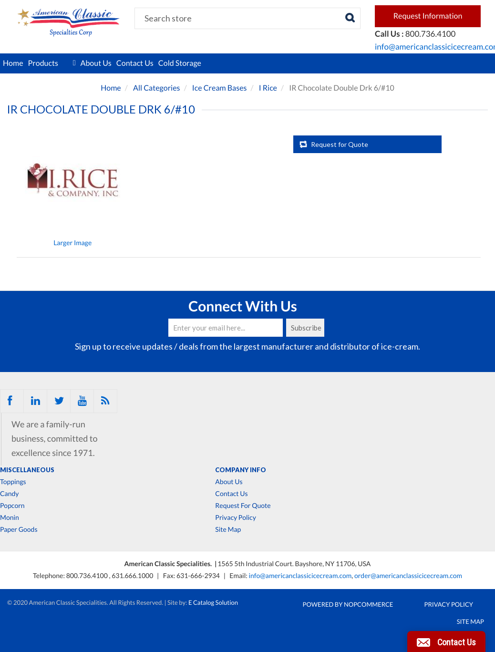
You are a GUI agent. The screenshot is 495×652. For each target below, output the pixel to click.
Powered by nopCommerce (348, 604)
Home (13, 63)
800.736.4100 (87, 575)
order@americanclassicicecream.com (408, 575)
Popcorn (12, 505)
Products (52, 63)
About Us (96, 63)
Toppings (13, 482)
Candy (9, 493)
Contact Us (135, 63)
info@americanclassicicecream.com (299, 575)
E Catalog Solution (213, 602)
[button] (446, 641)
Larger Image (72, 242)
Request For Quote (242, 505)
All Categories (156, 88)
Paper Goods (18, 529)
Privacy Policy (235, 517)
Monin (9, 517)
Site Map (228, 529)
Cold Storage (179, 63)
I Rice (268, 88)
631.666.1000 (133, 575)
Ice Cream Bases (219, 88)
